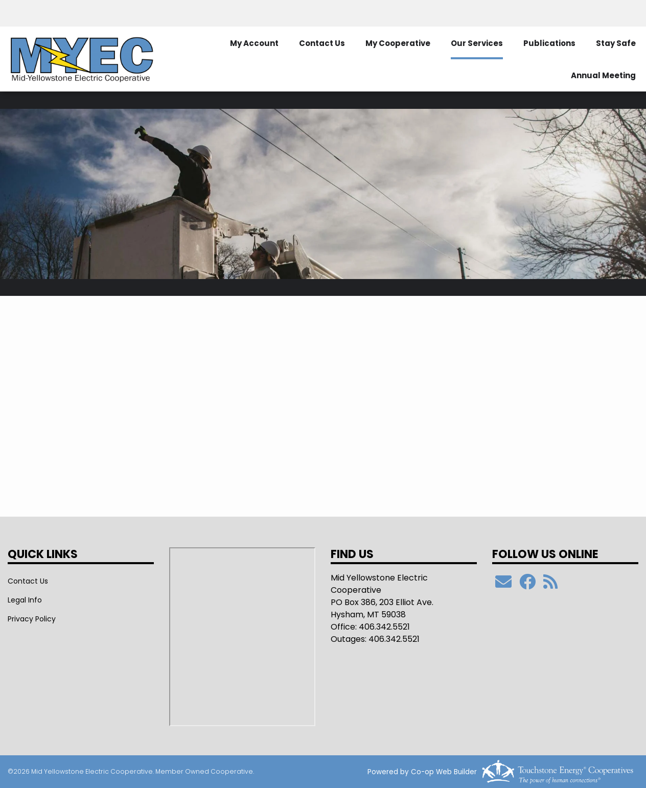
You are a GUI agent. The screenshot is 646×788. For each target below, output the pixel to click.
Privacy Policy (32, 619)
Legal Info (25, 600)
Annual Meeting (603, 75)
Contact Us (322, 43)
